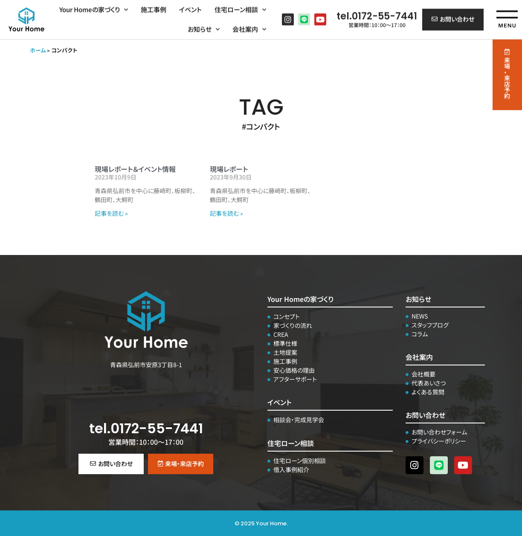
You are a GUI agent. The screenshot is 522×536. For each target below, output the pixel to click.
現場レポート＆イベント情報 (135, 169)
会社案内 (249, 27)
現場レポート (229, 169)
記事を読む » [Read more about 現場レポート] (226, 213)
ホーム (38, 50)
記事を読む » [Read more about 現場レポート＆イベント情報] (111, 213)
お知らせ (204, 27)
